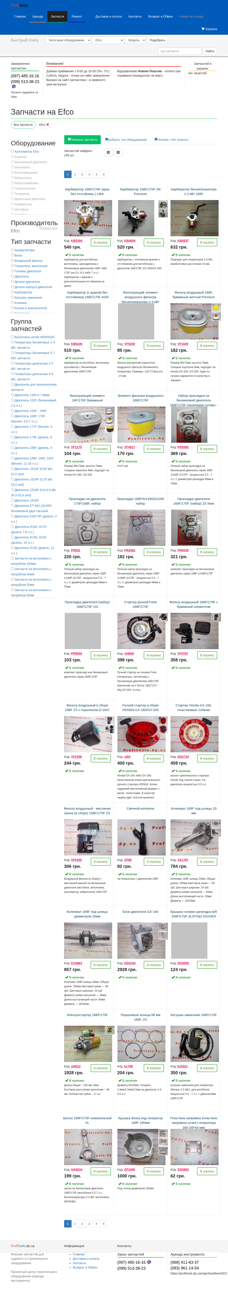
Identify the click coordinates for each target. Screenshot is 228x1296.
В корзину (101, 242)
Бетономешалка (24, 172)
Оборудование (33, 143)
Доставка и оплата (108, 16)
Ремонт (77, 16)
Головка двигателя (26, 271)
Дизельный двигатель (28, 199)
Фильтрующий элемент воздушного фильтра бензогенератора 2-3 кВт (140, 297)
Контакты (135, 16)
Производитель (34, 226)
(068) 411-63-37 (185, 1262)
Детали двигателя (25, 281)
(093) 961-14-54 (185, 1268)
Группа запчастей (26, 325)
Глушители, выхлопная (29, 266)
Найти (210, 51)
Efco (44, 124)
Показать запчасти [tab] (82, 139)
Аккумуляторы (23, 250)
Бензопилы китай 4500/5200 (33, 337)
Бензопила (20, 167)
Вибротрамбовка (25, 183)
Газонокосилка (23, 188)
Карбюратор (21, 292)
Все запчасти (23, 124)
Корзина (209, 29)
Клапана (19, 303)
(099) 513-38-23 (25, 81)
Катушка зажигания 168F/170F (194, 1015)
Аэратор (19, 157)
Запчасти (57, 16)
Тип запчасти (31, 241)
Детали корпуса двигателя (31, 287)
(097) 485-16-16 (25, 76)
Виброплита (21, 178)
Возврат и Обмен (160, 16)
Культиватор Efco (25, 151)
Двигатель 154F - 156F (29, 411)
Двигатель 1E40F (25, 500)
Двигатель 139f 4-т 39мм (30, 395)
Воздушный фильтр (27, 260)
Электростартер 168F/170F (87, 1015)
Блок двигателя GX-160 (140, 911)
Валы (16, 255)
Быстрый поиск (25, 40)
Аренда (37, 16)
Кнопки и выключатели (29, 308)
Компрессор (21, 204)
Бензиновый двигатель (29, 162)
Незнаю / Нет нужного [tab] (171, 139)
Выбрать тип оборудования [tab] (126, 139)
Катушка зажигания (26, 297)
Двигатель (20, 276)
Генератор (20, 193)
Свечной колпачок (140, 808)
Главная (20, 16)
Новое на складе (191, 16)
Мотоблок (20, 209)
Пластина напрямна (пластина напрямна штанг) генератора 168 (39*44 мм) (193, 1122)
